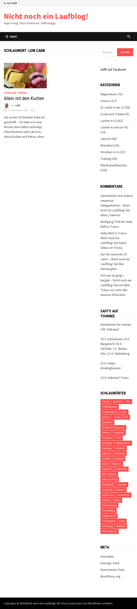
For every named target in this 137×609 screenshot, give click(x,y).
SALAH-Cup (107, 495)
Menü (11, 36)
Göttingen (107, 443)
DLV (126, 417)
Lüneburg (118, 458)
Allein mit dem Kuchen (24, 98)
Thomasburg (108, 510)
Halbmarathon (123, 443)
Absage (105, 401)
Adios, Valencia (110, 215)
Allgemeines (108, 94)
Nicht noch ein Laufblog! (46, 16)
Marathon (106, 145)
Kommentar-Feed (112, 570)
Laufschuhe (119, 453)
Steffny (117, 500)
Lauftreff (106, 458)
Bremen (106, 417)
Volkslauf (120, 526)
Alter (128, 401)
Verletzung (107, 526)
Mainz (105, 463)
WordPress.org (110, 576)
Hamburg (106, 448)
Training (105, 159)
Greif (118, 437)
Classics (105, 101)
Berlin (124, 411)
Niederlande (108, 484)
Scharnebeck (123, 495)
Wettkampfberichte (113, 165)
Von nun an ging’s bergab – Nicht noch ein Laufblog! (116, 280)
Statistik (106, 500)
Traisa (122, 520)
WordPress (94, 603)
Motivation (121, 469)
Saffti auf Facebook (113, 69)
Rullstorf (121, 489)
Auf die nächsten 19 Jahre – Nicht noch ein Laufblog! (115, 259)
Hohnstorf (120, 448)
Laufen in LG (108, 121)
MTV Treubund (109, 474)
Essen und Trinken (15, 92)
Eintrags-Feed (109, 563)
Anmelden (107, 556)
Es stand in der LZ (112, 107)
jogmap (106, 453)
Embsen (106, 432)
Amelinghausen (109, 406)
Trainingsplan (108, 520)
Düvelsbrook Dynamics (113, 427)
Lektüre (105, 139)
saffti (17, 105)
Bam (110, 603)
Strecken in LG (110, 152)
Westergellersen (109, 531)
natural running (109, 479)
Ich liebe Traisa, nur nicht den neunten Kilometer (115, 290)
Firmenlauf (107, 437)
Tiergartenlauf (109, 515)
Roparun (122, 484)
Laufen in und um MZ (114, 127)
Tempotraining (109, 505)
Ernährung (119, 432)
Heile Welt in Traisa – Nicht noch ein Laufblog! (114, 238)
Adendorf (117, 401)
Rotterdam (107, 489)
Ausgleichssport (109, 411)
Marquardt (107, 469)
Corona (117, 417)
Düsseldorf (107, 422)
